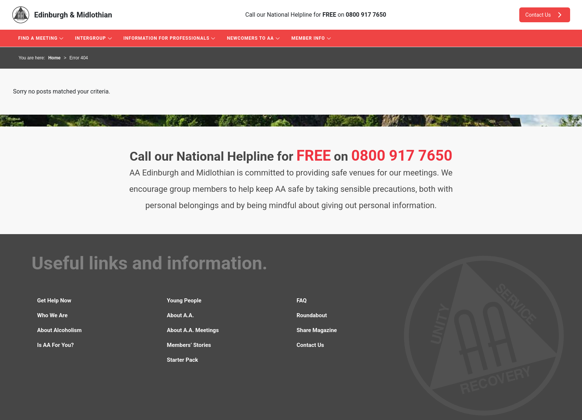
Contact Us (544, 14)
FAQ (302, 300)
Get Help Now (54, 300)
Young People (184, 300)
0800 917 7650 (366, 14)
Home (54, 57)
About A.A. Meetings (193, 330)
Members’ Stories (189, 345)
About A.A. (180, 315)
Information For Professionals (167, 38)
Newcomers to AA (250, 38)
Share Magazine (317, 330)
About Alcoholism (59, 330)
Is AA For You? (55, 345)
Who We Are (52, 315)
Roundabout (312, 315)
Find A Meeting (38, 38)
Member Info (308, 38)
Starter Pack (182, 360)
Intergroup (90, 38)
